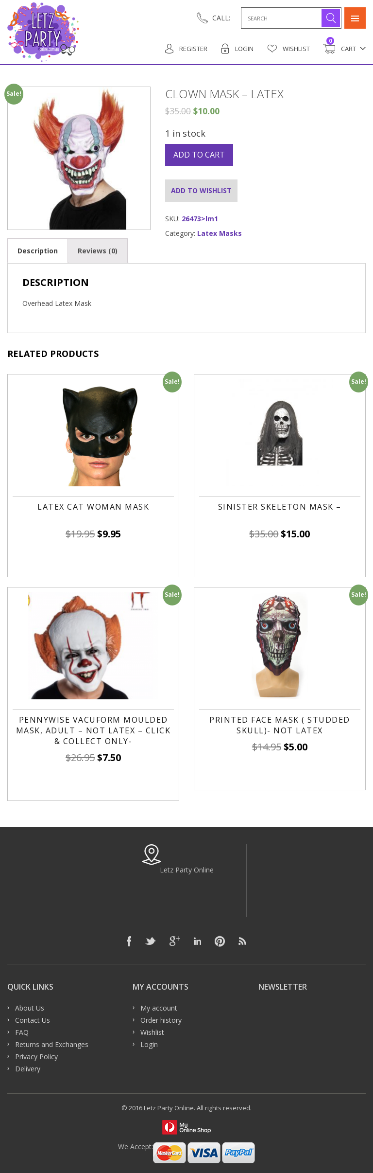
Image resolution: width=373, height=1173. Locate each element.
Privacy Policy (36, 1056)
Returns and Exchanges (51, 1044)
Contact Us (32, 1020)
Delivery (27, 1068)
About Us (29, 1008)
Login (237, 48)
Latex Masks (219, 233)
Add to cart (199, 154)
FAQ (22, 1032)
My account (158, 1008)
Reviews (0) (98, 250)
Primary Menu (355, 18)
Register (186, 48)
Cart (339, 48)
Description (37, 250)
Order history (161, 1020)
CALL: (221, 17)
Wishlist (288, 48)
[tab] (37, 250)
